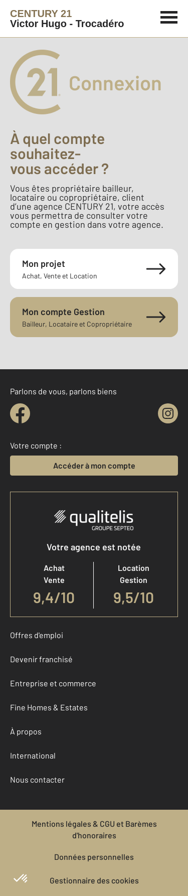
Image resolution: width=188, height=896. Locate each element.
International (33, 755)
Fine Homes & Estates (49, 707)
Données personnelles (94, 856)
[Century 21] (67, 19)
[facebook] (20, 413)
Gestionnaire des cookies (94, 880)
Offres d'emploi (36, 635)
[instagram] (168, 413)
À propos (26, 731)
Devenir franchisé (41, 659)
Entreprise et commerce (53, 683)
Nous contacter (37, 779)
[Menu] (169, 16)
